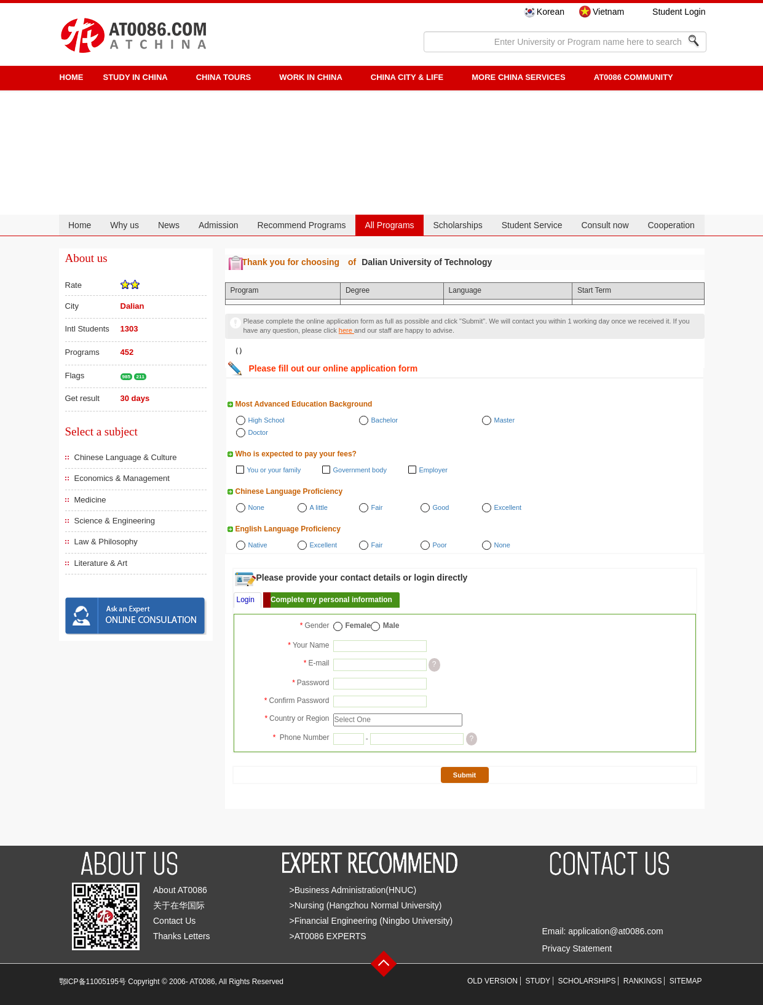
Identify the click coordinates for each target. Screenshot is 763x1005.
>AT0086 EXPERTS (328, 936)
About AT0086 (180, 890)
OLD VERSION (492, 981)
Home (79, 225)
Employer (433, 470)
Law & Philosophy (106, 541)
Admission (219, 225)
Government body (360, 470)
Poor (440, 545)
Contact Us (174, 921)
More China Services (518, 77)
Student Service (532, 225)
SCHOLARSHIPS (586, 981)
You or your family (274, 470)
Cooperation (670, 225)
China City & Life (407, 77)
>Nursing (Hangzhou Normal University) (366, 905)
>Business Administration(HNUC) (353, 890)
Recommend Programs (302, 225)
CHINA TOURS (223, 77)
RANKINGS (642, 981)
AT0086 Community (633, 77)
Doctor (258, 432)
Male (391, 625)
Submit (464, 775)
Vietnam (608, 12)
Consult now (604, 225)
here (346, 330)
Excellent (508, 507)
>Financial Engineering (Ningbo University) (371, 921)
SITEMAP (686, 981)
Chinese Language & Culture (125, 457)
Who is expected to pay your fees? (296, 454)
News (169, 225)
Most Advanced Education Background (304, 404)
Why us (124, 225)
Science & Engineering (115, 520)
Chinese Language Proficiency (289, 491)
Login (246, 599)
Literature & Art (101, 563)
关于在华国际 (179, 905)
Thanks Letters (181, 936)
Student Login (678, 12)
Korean (550, 12)
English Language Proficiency (288, 529)
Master (504, 420)
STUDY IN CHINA (135, 77)
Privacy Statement (577, 948)
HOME (72, 77)
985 (126, 376)
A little (319, 507)
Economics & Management (122, 478)
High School (266, 420)
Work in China (310, 77)
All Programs (389, 225)
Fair (377, 507)
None (256, 507)
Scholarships (458, 225)
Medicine (90, 499)
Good (441, 507)
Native (257, 545)
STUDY (537, 981)
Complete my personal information (331, 599)
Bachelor (384, 420)
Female (358, 625)
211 (140, 376)
